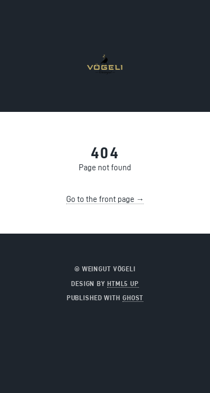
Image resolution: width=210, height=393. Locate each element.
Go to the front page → (105, 199)
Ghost (132, 297)
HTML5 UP (123, 283)
